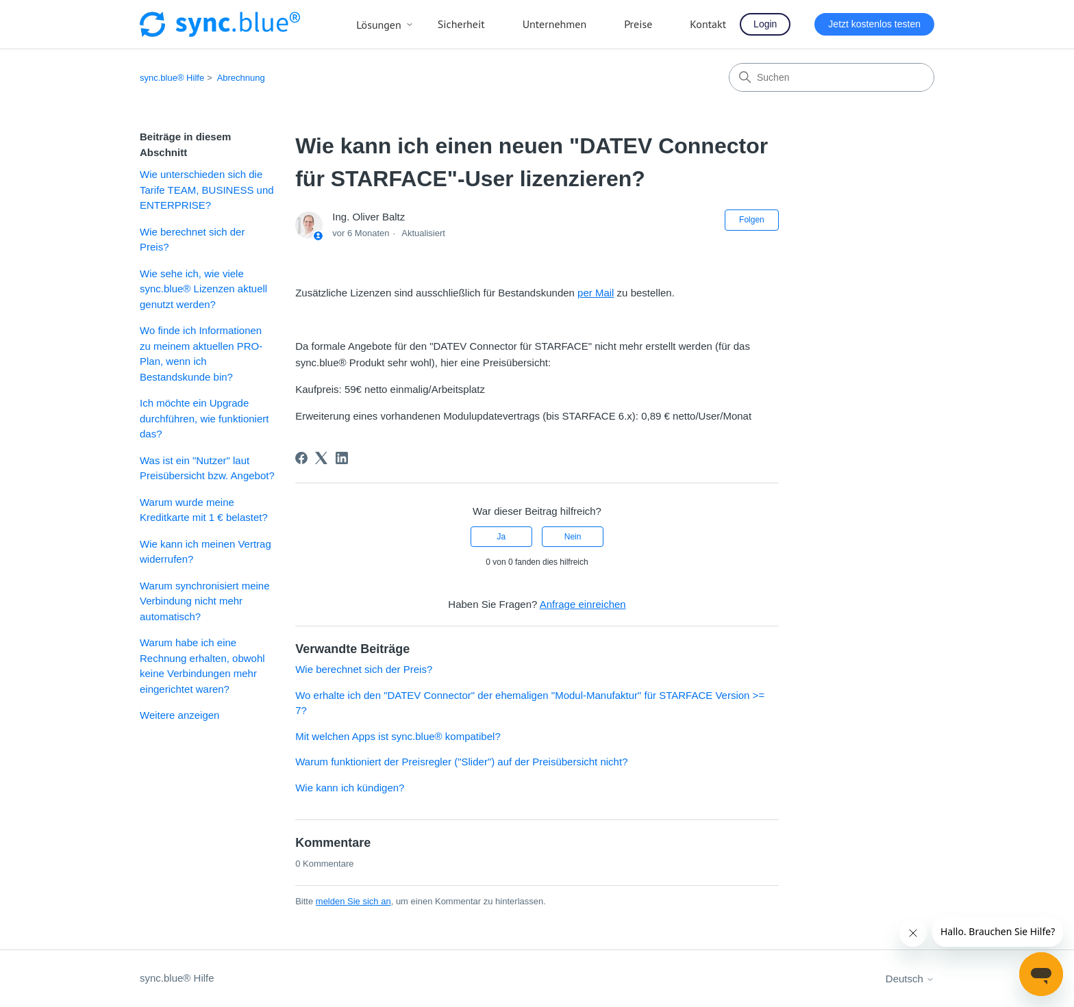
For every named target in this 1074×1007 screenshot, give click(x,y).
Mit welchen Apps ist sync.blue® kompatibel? (398, 736)
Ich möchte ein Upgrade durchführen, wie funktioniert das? (204, 418)
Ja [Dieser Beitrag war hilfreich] (501, 536)
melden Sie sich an (353, 901)
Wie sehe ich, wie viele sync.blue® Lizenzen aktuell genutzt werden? (203, 289)
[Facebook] (301, 458)
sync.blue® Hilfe (172, 78)
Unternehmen (555, 24)
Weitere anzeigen (179, 715)
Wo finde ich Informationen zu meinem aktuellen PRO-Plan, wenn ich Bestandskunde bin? (201, 353)
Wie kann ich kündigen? (349, 787)
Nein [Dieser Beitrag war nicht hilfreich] (573, 536)
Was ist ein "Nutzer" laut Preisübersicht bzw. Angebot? (207, 468)
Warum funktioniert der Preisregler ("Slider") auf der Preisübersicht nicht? (461, 761)
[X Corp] (321, 458)
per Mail (595, 292)
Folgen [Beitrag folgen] (751, 220)
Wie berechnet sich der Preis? (192, 239)
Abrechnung (241, 78)
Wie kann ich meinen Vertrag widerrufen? (205, 551)
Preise (638, 24)
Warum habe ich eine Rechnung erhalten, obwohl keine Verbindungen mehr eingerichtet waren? (202, 666)
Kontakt (708, 24)
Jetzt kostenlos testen (874, 23)
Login (765, 23)
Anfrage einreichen (583, 604)
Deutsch (910, 978)
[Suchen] (831, 77)
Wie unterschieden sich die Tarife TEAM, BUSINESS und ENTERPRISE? (207, 189)
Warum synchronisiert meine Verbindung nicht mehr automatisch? (205, 601)
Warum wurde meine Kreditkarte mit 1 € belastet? (204, 510)
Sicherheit (461, 24)
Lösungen (385, 24)
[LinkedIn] (342, 458)
